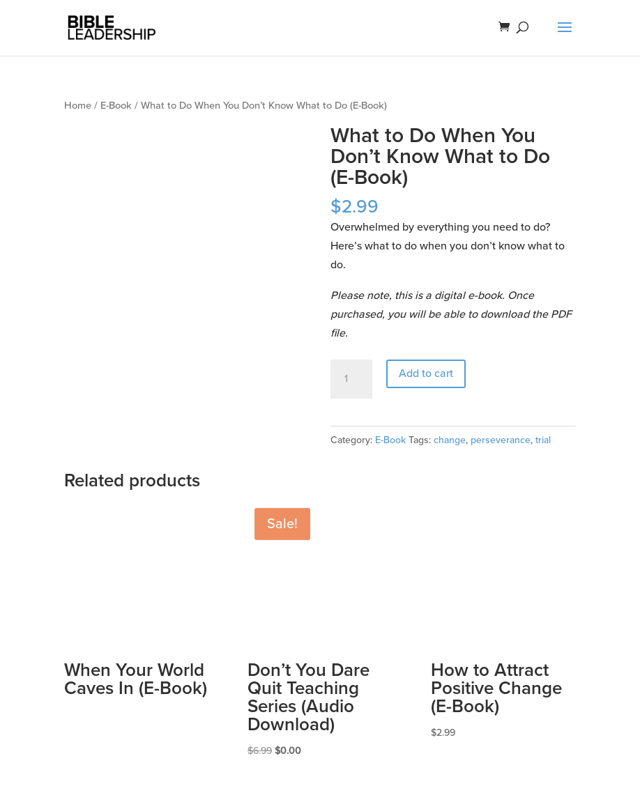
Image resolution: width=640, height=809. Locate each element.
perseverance (501, 440)
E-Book (116, 105)
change (450, 440)
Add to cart (426, 373)
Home (77, 105)
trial (543, 440)
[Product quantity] (351, 379)
